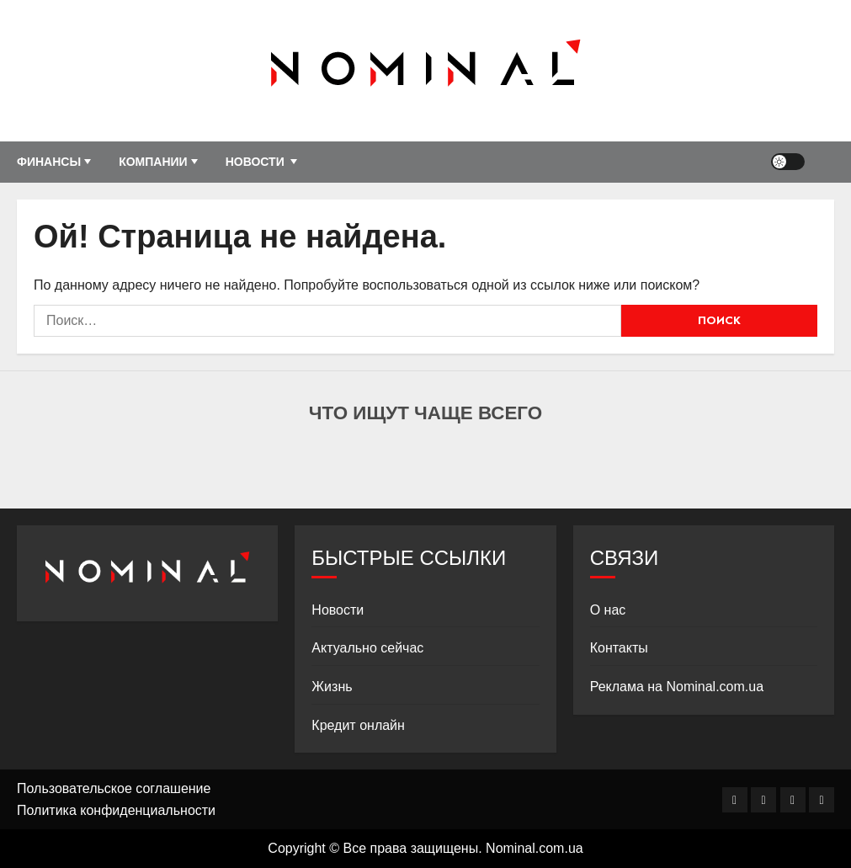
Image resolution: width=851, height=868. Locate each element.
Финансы (49, 161)
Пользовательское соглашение (113, 788)
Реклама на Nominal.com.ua (676, 686)
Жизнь (331, 686)
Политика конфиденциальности (116, 810)
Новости (255, 161)
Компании (153, 161)
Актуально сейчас (367, 648)
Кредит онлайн (358, 725)
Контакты (619, 648)
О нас (608, 610)
